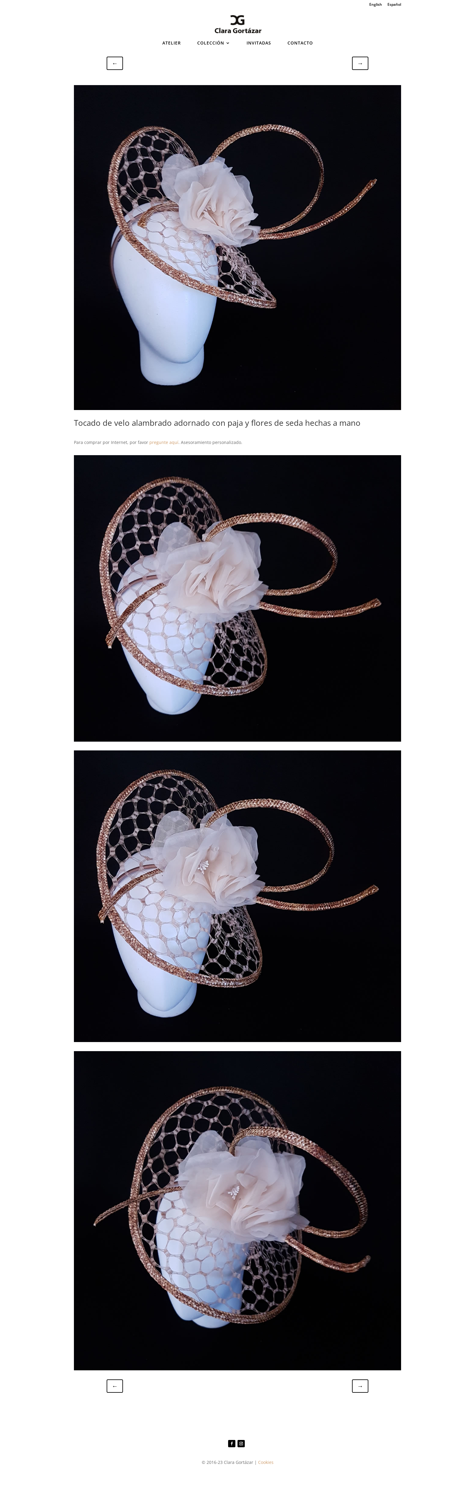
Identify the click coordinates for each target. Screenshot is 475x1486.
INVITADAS (259, 43)
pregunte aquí (163, 442)
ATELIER (171, 43)
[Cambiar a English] (375, 6)
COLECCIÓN (210, 43)
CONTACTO (300, 43)
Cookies (266, 1462)
